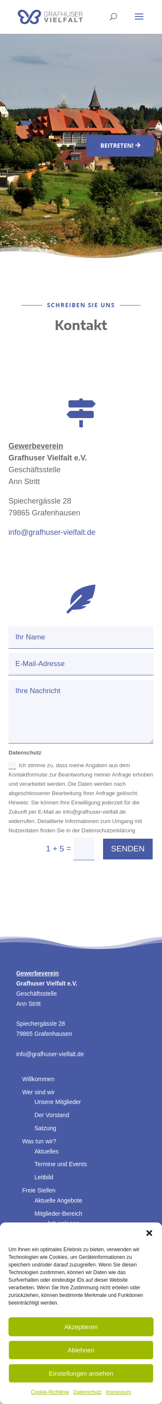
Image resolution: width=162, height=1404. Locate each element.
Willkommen (38, 1079)
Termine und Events (60, 1164)
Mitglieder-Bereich (58, 1213)
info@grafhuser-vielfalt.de (51, 532)
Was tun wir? (39, 1141)
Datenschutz (87, 1392)
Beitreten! (116, 145)
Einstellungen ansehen (81, 1373)
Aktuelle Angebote (58, 1200)
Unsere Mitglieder (57, 1101)
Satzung (45, 1128)
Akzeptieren (81, 1326)
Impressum (118, 1392)
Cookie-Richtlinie (50, 1392)
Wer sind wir (38, 1092)
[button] (149, 1233)
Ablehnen (80, 1350)
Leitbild (43, 1177)
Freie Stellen (39, 1190)
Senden (128, 848)
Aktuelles (46, 1151)
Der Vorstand (51, 1115)
